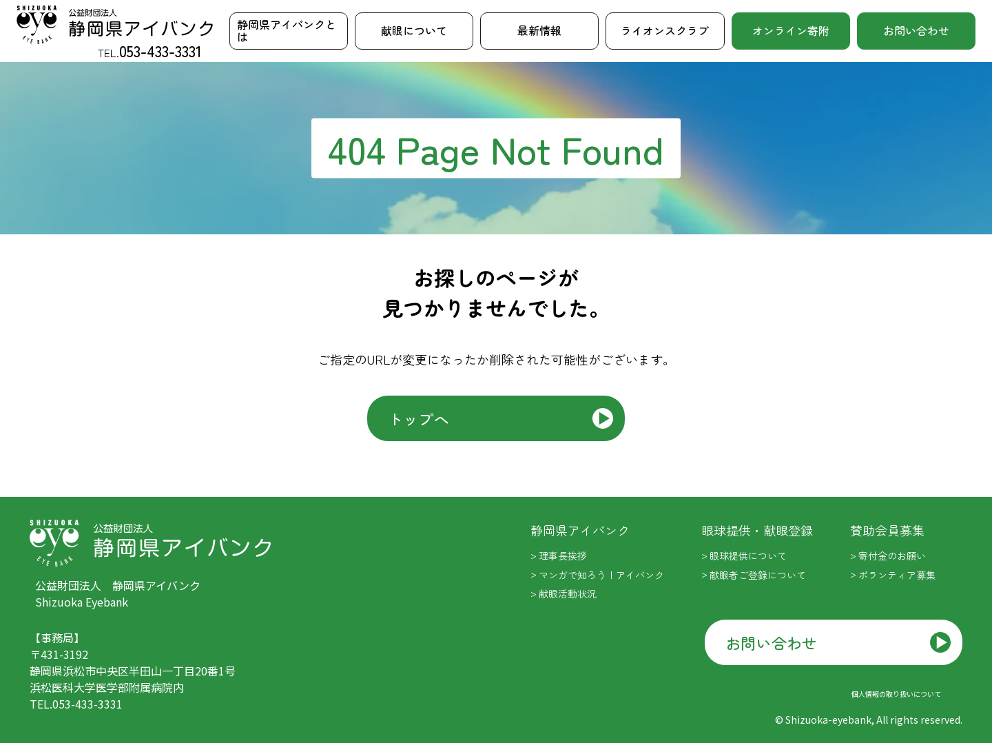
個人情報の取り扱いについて (896, 694)
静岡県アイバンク (580, 530)
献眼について (414, 30)
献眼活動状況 (568, 593)
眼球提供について (748, 555)
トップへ (418, 418)
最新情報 (539, 30)
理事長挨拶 (563, 555)
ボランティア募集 (897, 575)
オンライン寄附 (790, 30)
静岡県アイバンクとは (286, 30)
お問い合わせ (916, 30)
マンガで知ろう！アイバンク (601, 575)
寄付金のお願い (892, 555)
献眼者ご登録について (758, 575)
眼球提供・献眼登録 (757, 530)
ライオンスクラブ (665, 30)
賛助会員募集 (887, 530)
